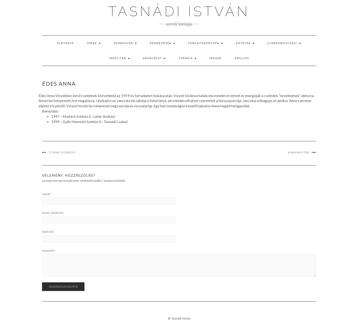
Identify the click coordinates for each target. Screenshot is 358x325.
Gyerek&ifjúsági (284, 43)
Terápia (187, 58)
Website (48, 231)
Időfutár (119, 58)
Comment (48, 250)
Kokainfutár (298, 152)
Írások (215, 58)
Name (46, 194)
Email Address (53, 213)
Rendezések (162, 43)
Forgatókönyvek (205, 43)
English (242, 58)
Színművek (125, 43)
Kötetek (245, 43)
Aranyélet (154, 58)
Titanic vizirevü (62, 152)
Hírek (93, 43)
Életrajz (65, 43)
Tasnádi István (179, 11)
